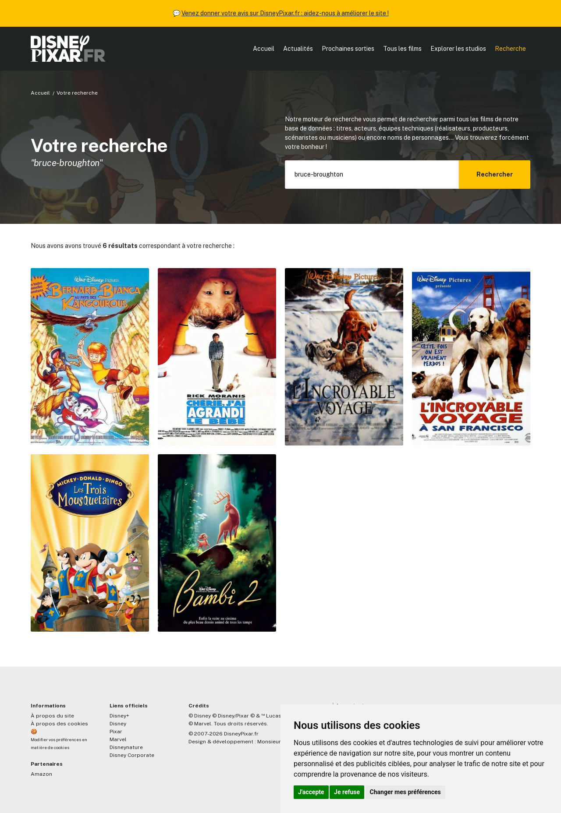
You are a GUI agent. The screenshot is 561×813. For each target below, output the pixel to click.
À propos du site (52, 716)
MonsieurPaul (274, 742)
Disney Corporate (132, 755)
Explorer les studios (458, 48)
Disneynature (126, 747)
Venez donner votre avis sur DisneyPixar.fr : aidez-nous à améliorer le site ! (285, 13)
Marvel (118, 739)
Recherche (510, 48)
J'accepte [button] (311, 791)
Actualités (298, 48)
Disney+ (119, 716)
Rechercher (494, 174)
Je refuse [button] (347, 791)
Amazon (41, 774)
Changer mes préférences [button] (405, 791)
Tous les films (402, 48)
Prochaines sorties (348, 48)
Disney (118, 724)
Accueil (263, 48)
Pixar (116, 731)
